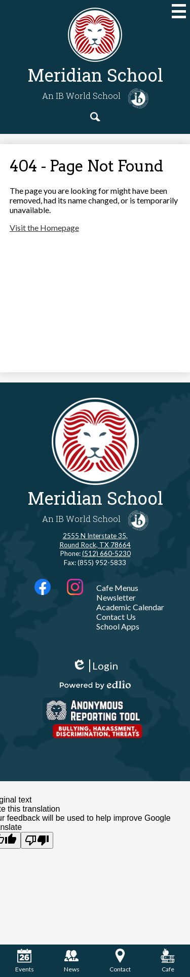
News (72, 961)
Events (24, 961)
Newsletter (116, 597)
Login (95, 665)
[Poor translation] (37, 840)
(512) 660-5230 (106, 553)
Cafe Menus (117, 587)
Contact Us (116, 616)
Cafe (168, 961)
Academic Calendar (130, 607)
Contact (120, 961)
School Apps (117, 626)
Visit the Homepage (44, 227)
